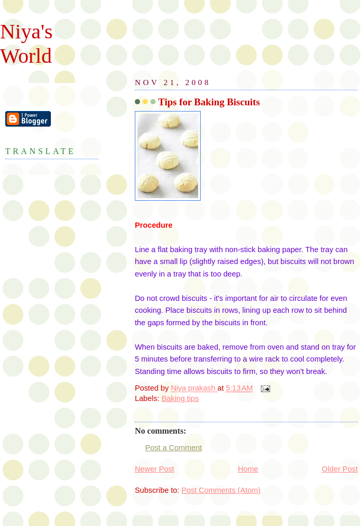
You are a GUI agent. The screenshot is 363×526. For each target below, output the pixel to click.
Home (248, 469)
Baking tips (180, 398)
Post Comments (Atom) (221, 490)
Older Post (340, 469)
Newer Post (154, 469)
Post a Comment (173, 448)
